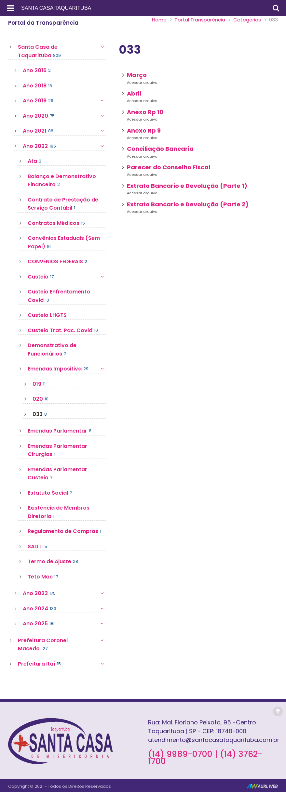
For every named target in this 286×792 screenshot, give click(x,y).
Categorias (247, 19)
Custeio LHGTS (49, 315)
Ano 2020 (64, 116)
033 (40, 414)
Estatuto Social (50, 493)
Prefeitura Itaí (62, 664)
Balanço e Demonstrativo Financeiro (62, 181)
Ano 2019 (64, 101)
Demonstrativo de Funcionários (52, 350)
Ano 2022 (64, 146)
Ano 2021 (64, 131)
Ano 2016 (37, 70)
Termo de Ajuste (53, 561)
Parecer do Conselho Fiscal (168, 167)
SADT (37, 546)
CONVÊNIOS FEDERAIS (57, 261)
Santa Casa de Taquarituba (62, 51)
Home (159, 19)
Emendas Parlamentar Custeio (57, 474)
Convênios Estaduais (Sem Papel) (64, 242)
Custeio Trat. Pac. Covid (63, 330)
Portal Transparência (200, 19)
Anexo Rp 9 (144, 130)
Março (137, 75)
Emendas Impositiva (67, 369)
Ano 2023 (64, 593)
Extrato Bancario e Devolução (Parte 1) (187, 186)
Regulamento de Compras (64, 531)
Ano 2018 (37, 86)
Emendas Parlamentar (59, 431)
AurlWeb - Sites (262, 786)
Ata (34, 161)
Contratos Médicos (56, 223)
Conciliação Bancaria (160, 149)
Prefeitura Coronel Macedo (62, 644)
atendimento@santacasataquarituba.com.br (213, 740)
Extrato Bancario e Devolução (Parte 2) (188, 204)
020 (40, 399)
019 (39, 384)
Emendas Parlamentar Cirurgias (57, 450)
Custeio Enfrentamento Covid (59, 296)
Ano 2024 (64, 608)
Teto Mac (43, 577)
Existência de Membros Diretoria (58, 512)
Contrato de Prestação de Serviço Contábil (63, 204)
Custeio (67, 277)
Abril (134, 93)
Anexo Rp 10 (145, 112)
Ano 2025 (64, 623)
